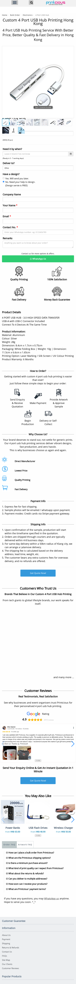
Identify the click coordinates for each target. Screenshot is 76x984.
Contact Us (7, 951)
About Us (6, 935)
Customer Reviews (10, 968)
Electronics (28, 15)
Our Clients (7, 964)
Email (7, 216)
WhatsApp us (51, 898)
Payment (6, 939)
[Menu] (14, 2)
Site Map (6, 960)
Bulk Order (15, 15)
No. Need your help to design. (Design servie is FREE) (19, 184)
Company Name (12, 194)
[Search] (31, 2)
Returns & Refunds (10, 947)
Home (4, 15)
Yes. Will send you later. (16, 178)
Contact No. (10, 227)
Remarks (7, 238)
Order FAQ (9, 844)
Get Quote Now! (38, 573)
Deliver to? (9, 163)
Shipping (6, 943)
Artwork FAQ (25, 844)
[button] (3, 744)
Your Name (10, 205)
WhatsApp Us (38, 258)
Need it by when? (12, 149)
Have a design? (11, 174)
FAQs (4, 955)
